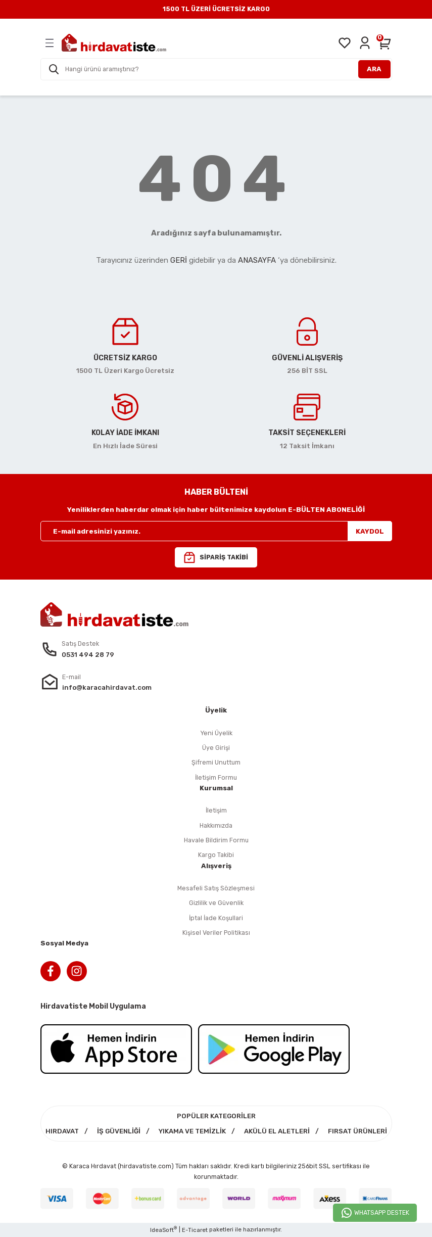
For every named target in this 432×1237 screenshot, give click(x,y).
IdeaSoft (163, 1229)
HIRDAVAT (62, 1131)
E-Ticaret (195, 1229)
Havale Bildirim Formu (216, 840)
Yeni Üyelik (216, 733)
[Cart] (385, 43)
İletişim (216, 810)
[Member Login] (365, 43)
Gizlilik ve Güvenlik (216, 903)
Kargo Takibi (216, 855)
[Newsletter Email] (216, 531)
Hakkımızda (216, 825)
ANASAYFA (257, 260)
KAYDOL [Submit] (370, 531)
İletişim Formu (216, 777)
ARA (374, 69)
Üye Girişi (216, 747)
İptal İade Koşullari (216, 918)
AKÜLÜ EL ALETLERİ (277, 1131)
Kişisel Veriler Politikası (216, 932)
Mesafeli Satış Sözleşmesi (216, 888)
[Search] (216, 69)
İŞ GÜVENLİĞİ (118, 1131)
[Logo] (114, 43)
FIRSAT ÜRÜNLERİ (357, 1131)
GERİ (178, 260)
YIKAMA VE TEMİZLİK (192, 1131)
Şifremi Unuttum (216, 762)
